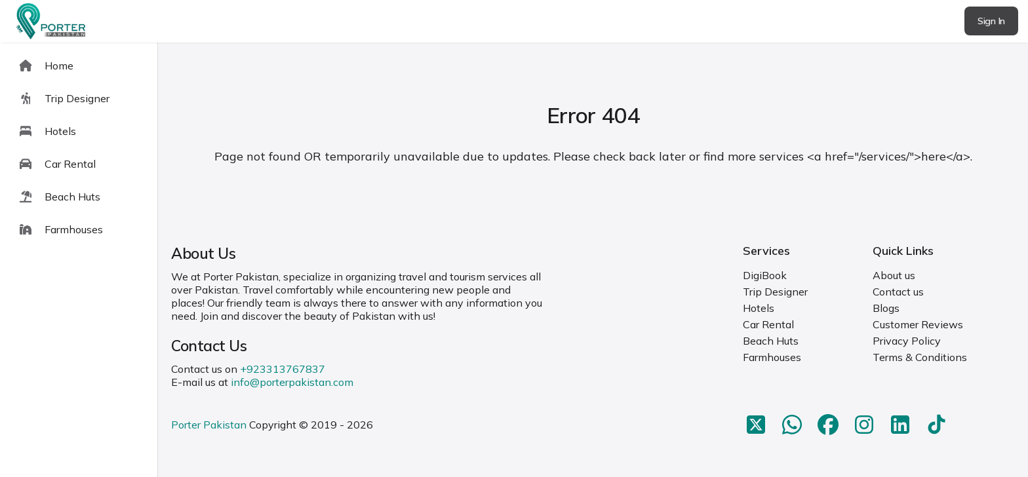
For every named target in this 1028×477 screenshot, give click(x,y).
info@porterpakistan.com (292, 382)
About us (894, 275)
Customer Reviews (918, 324)
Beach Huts (771, 340)
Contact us (898, 291)
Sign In (991, 21)
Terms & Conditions (920, 357)
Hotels (758, 308)
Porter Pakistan (209, 424)
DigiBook (765, 275)
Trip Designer (775, 291)
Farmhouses (772, 357)
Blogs (886, 308)
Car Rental (768, 324)
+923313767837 (282, 368)
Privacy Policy (907, 340)
